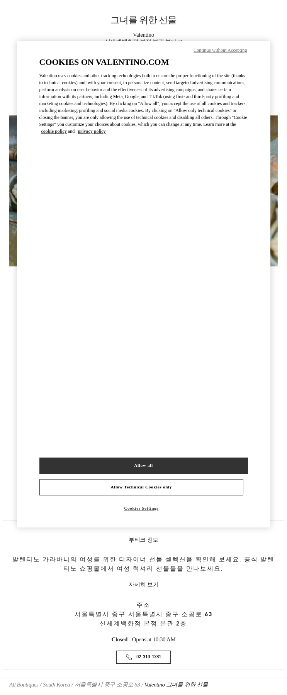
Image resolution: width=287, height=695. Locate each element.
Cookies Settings (141, 508)
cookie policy (54, 131)
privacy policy (91, 131)
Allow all (143, 465)
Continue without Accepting (220, 50)
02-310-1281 (148, 657)
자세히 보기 (144, 584)
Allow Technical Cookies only (141, 487)
